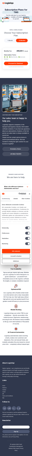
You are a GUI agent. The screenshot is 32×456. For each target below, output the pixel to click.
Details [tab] (16, 198)
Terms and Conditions (7, 395)
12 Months (22, 40)
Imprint (17, 448)
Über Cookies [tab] (26, 198)
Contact (4, 389)
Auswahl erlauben (15, 256)
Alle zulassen (16, 251)
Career (4, 391)
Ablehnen (16, 261)
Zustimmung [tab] (6, 198)
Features (4, 387)
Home (3, 385)
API (3, 393)
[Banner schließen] (29, 193)
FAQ (3, 398)
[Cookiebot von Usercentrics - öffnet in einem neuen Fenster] (19, 194)
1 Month (10, 40)
